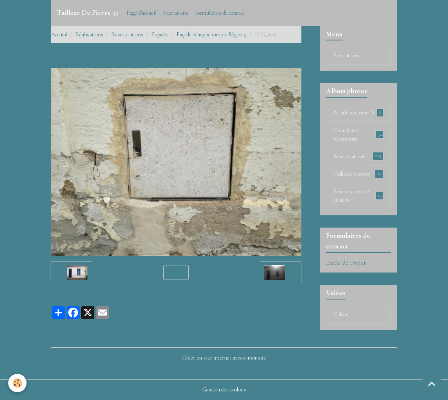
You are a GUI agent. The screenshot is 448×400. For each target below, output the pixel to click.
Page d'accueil (141, 12)
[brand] (87, 12)
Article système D (358, 112)
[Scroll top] (431, 383)
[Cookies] (17, 383)
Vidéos (340, 314)
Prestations (175, 12)
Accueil (59, 34)
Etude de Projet (346, 262)
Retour (176, 272)
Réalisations (89, 34)
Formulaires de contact (219, 12)
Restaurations (127, 34)
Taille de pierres (358, 174)
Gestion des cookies (224, 389)
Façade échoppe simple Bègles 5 (211, 34)
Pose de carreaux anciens (358, 195)
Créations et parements (358, 134)
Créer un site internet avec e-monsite (224, 357)
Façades (160, 34)
